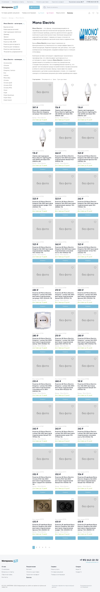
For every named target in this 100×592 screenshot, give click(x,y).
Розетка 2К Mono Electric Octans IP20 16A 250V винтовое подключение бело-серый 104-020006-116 (42, 481)
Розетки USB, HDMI (10, 42)
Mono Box (7, 78)
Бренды (70, 13)
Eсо (5, 73)
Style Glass (7, 97)
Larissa (6, 75)
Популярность (47, 79)
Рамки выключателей (11, 29)
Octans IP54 (8, 88)
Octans (6, 80)
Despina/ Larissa (9, 70)
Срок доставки (62, 79)
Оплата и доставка (42, 2)
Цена (54, 79)
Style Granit (8, 100)
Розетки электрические (12, 49)
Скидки (50, 13)
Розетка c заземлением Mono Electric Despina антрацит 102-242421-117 (41, 112)
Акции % (78, 569)
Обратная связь (7, 574)
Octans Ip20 (8, 83)
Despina (6, 68)
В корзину (42, 123)
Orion (5, 90)
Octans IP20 (8, 85)
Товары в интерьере (29, 13)
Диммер (6, 34)
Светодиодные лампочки (12, 32)
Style (5, 92)
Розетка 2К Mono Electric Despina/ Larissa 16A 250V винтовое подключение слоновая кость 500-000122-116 (42, 387)
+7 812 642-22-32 (92, 2)
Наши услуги (60, 13)
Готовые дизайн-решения (10, 13)
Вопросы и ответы (18, 2)
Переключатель (9, 39)
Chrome (6, 65)
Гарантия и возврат (58, 2)
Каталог (29, 569)
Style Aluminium (9, 95)
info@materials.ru (92, 562)
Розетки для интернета (12, 44)
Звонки (6, 37)
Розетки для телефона (11, 47)
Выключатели (8, 27)
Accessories (8, 63)
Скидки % (79, 572)
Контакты (30, 2)
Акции (41, 13)
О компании (5, 2)
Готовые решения (57, 572)
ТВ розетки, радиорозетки (13, 52)
